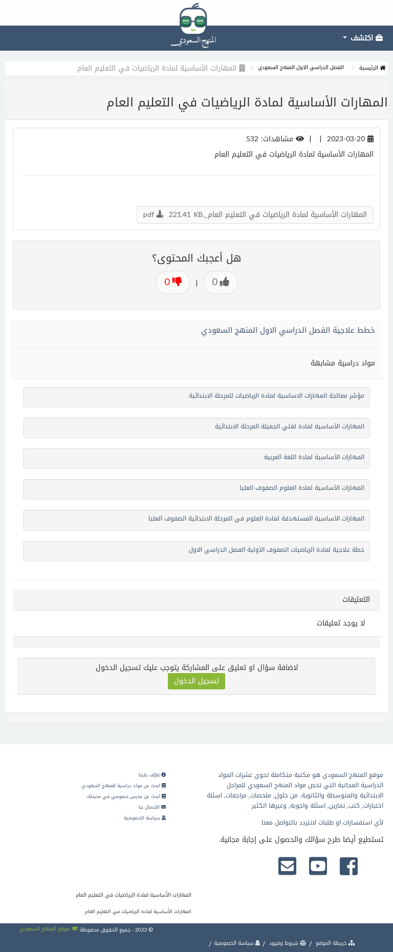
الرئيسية (372, 68)
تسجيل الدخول (196, 681)
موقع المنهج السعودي (48, 929)
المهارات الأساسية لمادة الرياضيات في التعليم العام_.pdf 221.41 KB (255, 215)
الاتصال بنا (152, 807)
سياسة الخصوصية (145, 818)
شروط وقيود (287, 943)
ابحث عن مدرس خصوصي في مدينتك (126, 796)
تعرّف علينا (152, 775)
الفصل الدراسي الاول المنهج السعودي (301, 67)
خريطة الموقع (334, 943)
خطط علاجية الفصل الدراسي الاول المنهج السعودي (288, 330)
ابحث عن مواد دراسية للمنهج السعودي (123, 785)
